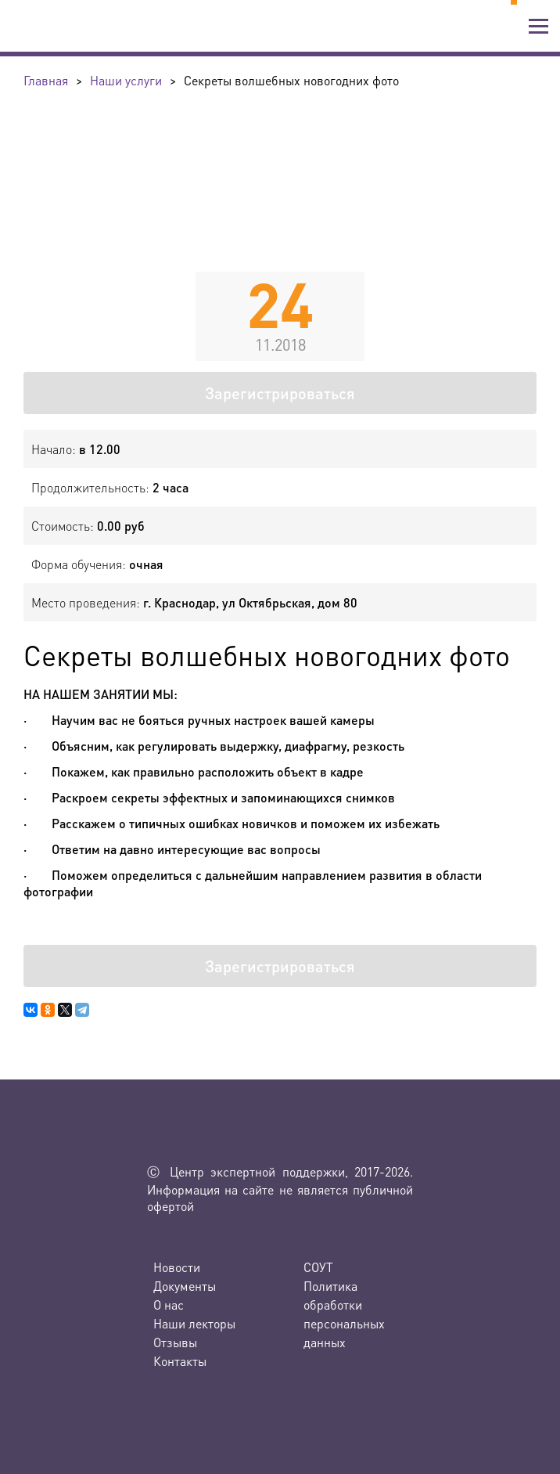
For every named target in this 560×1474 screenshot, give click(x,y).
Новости (176, 1267)
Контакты (179, 1361)
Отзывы (175, 1342)
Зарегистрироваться (280, 393)
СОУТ (318, 1267)
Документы (184, 1286)
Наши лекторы (194, 1323)
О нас (168, 1304)
